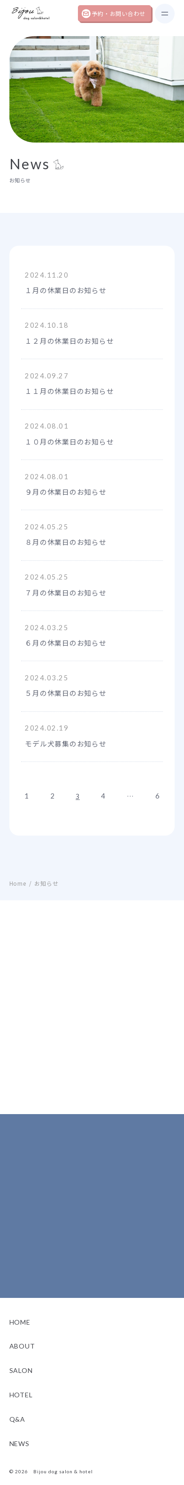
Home (20, 1330)
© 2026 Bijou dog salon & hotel (51, 1479)
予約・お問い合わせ (119, 13)
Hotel (21, 1402)
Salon (21, 1378)
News (19, 1451)
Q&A (17, 1427)
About (22, 1354)
